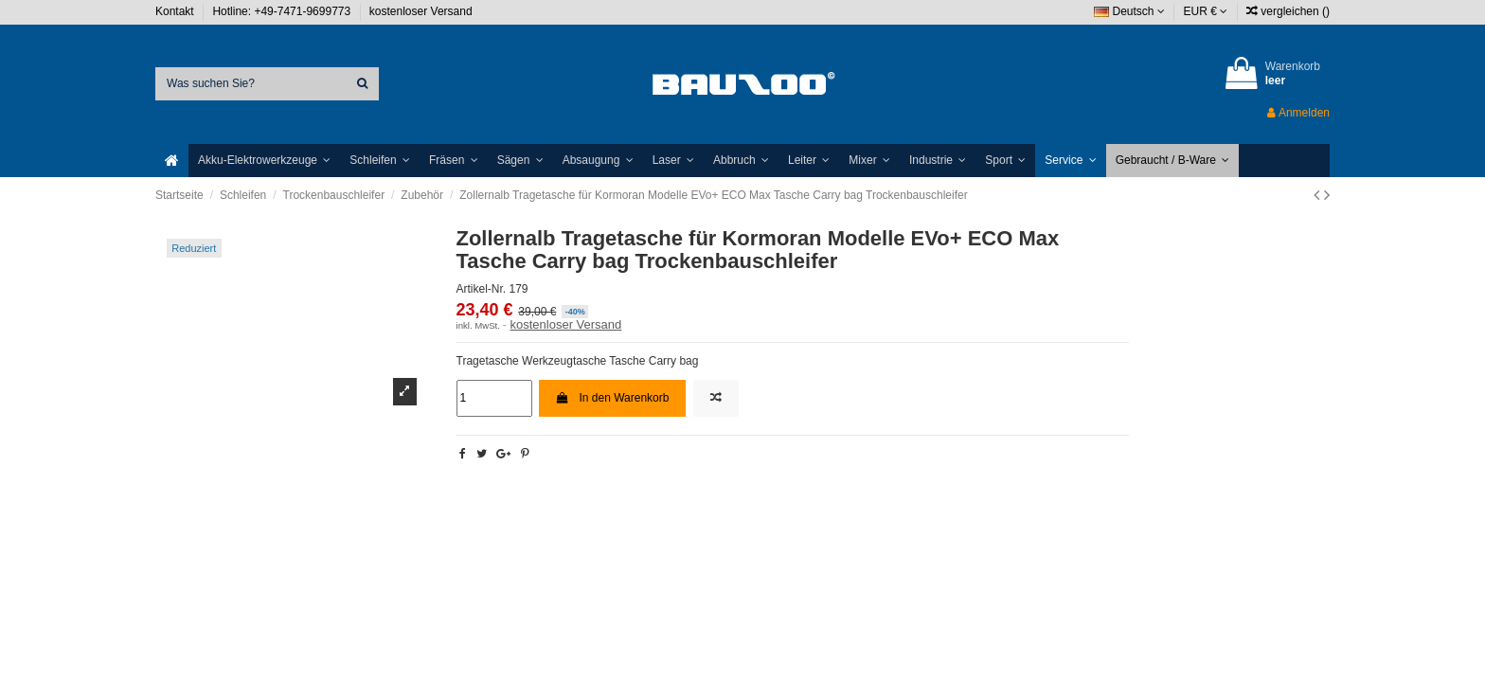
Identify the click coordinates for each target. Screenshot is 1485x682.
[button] (264, 160)
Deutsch (1129, 11)
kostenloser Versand (421, 11)
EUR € (1206, 11)
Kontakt (176, 11)
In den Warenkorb (613, 397)
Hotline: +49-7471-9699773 (282, 11)
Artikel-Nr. (481, 289)
